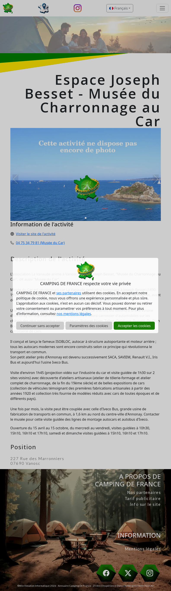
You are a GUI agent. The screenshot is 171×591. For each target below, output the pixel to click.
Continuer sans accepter (40, 325)
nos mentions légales (74, 313)
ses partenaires (68, 293)
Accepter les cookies (134, 325)
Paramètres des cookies (89, 325)
